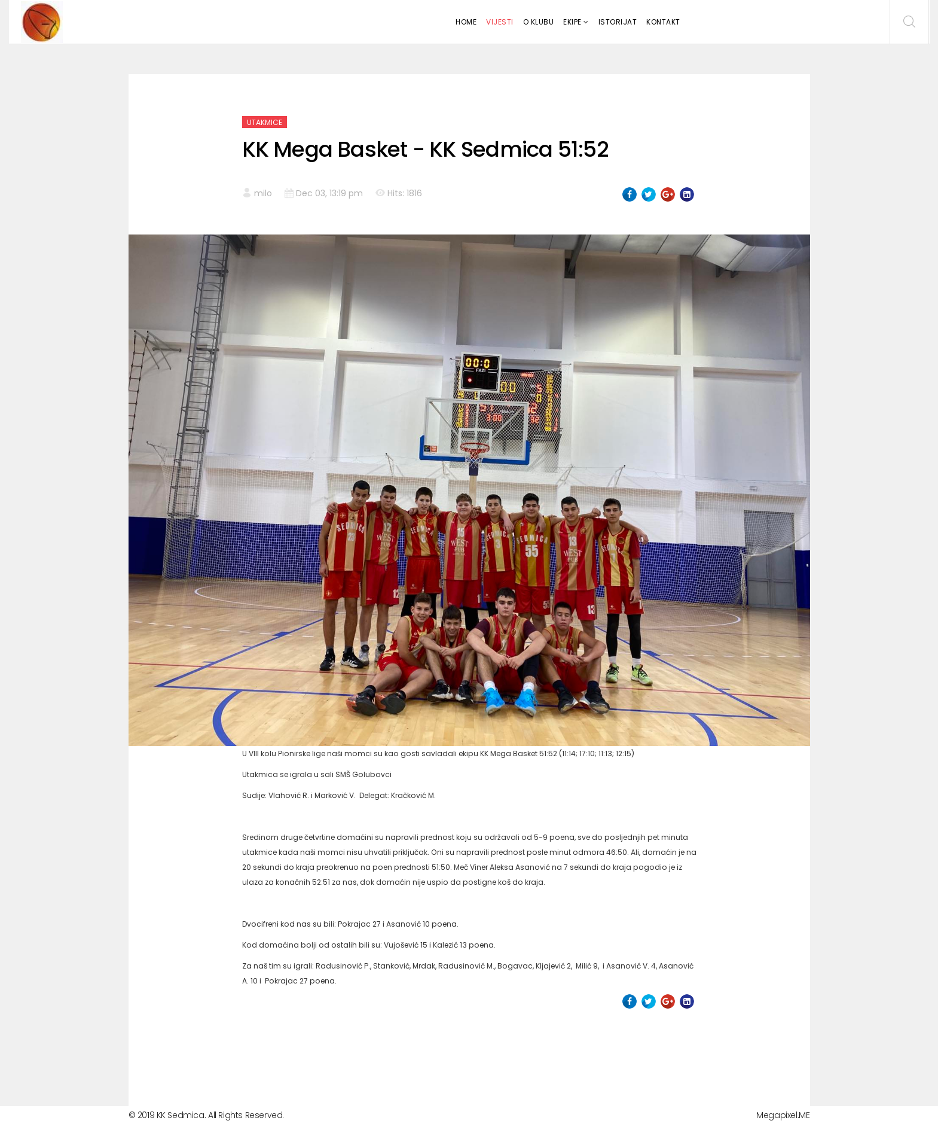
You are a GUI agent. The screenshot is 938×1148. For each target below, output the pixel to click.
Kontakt (663, 22)
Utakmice (264, 122)
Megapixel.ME (782, 1115)
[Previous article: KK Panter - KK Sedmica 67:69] (265, 1050)
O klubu (538, 22)
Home (466, 22)
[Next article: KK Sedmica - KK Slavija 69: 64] (673, 1050)
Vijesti (500, 22)
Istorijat (617, 22)
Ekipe (572, 22)
